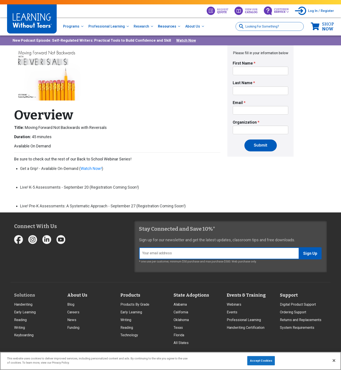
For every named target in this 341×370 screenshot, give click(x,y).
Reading (20, 320)
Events (232, 312)
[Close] (334, 360)
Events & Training (246, 295)
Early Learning (25, 312)
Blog (70, 304)
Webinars (234, 304)
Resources (167, 26)
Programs (71, 26)
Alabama (180, 304)
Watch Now (186, 40)
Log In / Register (321, 11)
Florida (179, 335)
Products (130, 295)
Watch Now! (91, 168)
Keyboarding (24, 335)
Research (141, 26)
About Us (192, 26)
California (181, 312)
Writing (19, 327)
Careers (73, 312)
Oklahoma (181, 320)
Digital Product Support (298, 304)
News (71, 320)
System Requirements (297, 327)
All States (181, 343)
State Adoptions (191, 295)
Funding (73, 327)
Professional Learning (106, 26)
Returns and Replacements (300, 320)
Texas (178, 327)
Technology (129, 335)
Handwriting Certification (245, 327)
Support (289, 295)
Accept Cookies (261, 360)
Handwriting (23, 304)
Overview (43, 115)
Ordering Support (293, 312)
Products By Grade (134, 304)
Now (328, 26)
